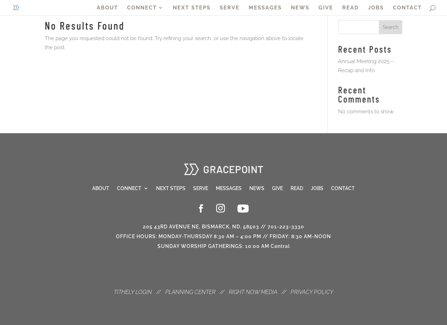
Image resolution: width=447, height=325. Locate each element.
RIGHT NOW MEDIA (253, 292)
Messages (229, 188)
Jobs (317, 188)
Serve (200, 188)
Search (390, 27)
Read (297, 188)
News (256, 188)
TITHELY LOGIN (133, 292)
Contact (343, 188)
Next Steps (170, 188)
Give (277, 188)
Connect (129, 188)
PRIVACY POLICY (312, 292)
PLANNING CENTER (190, 292)
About (100, 188)
